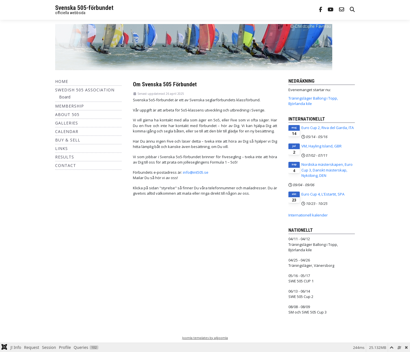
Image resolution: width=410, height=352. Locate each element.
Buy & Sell (67, 140)
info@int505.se (195, 172)
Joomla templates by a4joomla (205, 338)
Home (61, 81)
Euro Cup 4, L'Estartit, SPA (322, 194)
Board (64, 97)
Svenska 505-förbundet (84, 7)
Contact (65, 165)
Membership (69, 106)
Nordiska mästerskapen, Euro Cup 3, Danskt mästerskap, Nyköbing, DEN (327, 170)
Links (61, 148)
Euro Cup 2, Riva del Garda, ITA (327, 127)
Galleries (66, 123)
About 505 (67, 114)
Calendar (66, 131)
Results (64, 157)
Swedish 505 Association (85, 90)
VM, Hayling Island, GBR (321, 146)
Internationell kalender (308, 215)
